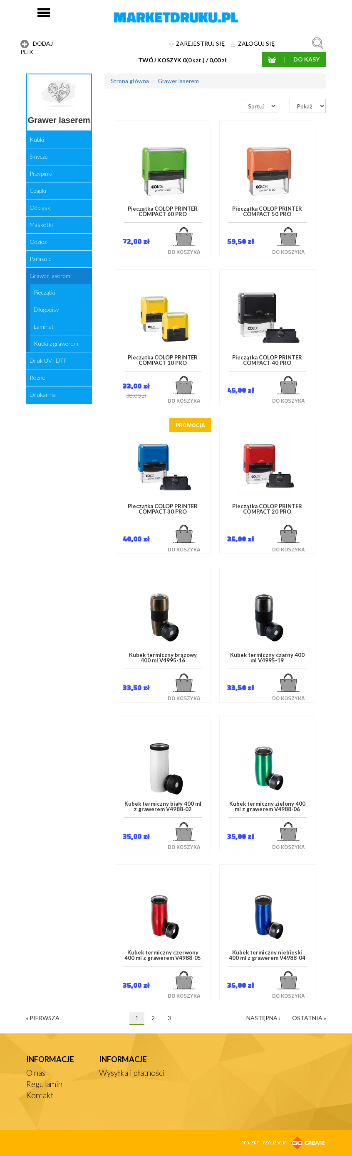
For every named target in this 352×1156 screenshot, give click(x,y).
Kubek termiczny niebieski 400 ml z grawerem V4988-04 (267, 955)
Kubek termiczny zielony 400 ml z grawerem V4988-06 (267, 806)
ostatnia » (309, 1017)
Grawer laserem (178, 80)
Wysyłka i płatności (132, 1072)
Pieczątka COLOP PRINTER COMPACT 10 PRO (163, 360)
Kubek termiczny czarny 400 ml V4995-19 (267, 658)
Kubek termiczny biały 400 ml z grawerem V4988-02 (162, 806)
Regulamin (44, 1084)
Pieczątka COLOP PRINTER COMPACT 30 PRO (163, 509)
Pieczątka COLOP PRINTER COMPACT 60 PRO (163, 211)
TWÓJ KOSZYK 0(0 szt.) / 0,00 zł (182, 60)
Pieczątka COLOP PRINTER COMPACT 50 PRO (267, 211)
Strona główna (130, 80)
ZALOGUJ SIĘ (253, 43)
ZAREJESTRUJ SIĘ (197, 43)
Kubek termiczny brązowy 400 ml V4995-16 (163, 658)
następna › (263, 1017)
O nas (35, 1072)
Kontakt (40, 1095)
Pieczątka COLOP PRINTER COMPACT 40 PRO (267, 360)
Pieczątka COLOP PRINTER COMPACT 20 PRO (267, 509)
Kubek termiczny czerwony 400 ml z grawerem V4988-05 (162, 955)
